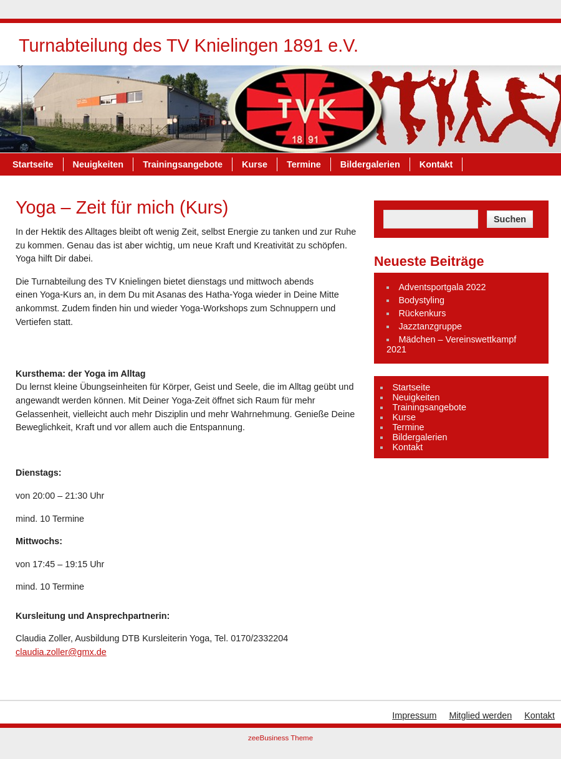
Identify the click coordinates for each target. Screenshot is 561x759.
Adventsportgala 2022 (442, 287)
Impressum (414, 715)
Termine (304, 164)
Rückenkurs (422, 313)
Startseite (33, 164)
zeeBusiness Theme (280, 738)
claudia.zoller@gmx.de (61, 652)
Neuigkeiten (98, 164)
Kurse (254, 164)
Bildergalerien (370, 164)
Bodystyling (421, 300)
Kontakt (436, 164)
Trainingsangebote (183, 164)
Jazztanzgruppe (430, 326)
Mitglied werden (480, 715)
